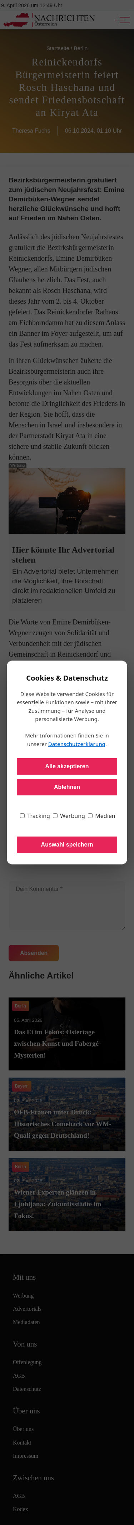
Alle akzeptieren (67, 766)
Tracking (35, 816)
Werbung (69, 816)
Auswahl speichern (67, 845)
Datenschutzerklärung (76, 743)
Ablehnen (67, 787)
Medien (101, 816)
